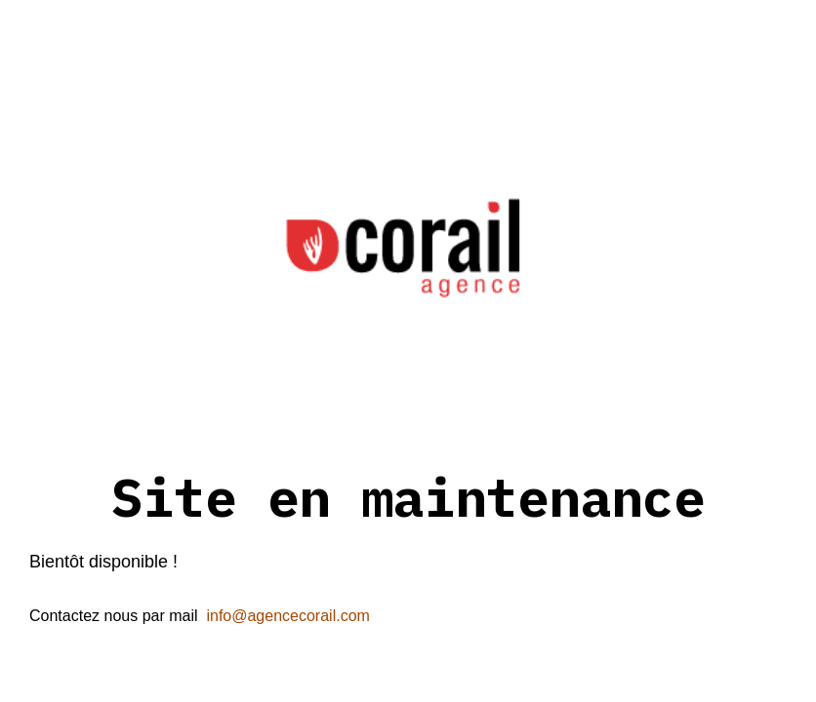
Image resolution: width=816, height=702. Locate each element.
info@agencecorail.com (287, 615)
